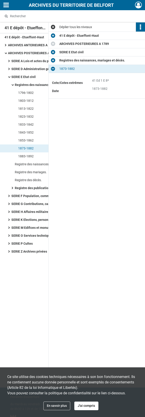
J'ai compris (86, 405)
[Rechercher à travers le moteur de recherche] (67, 16)
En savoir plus (57, 405)
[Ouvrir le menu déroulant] (6, 5)
